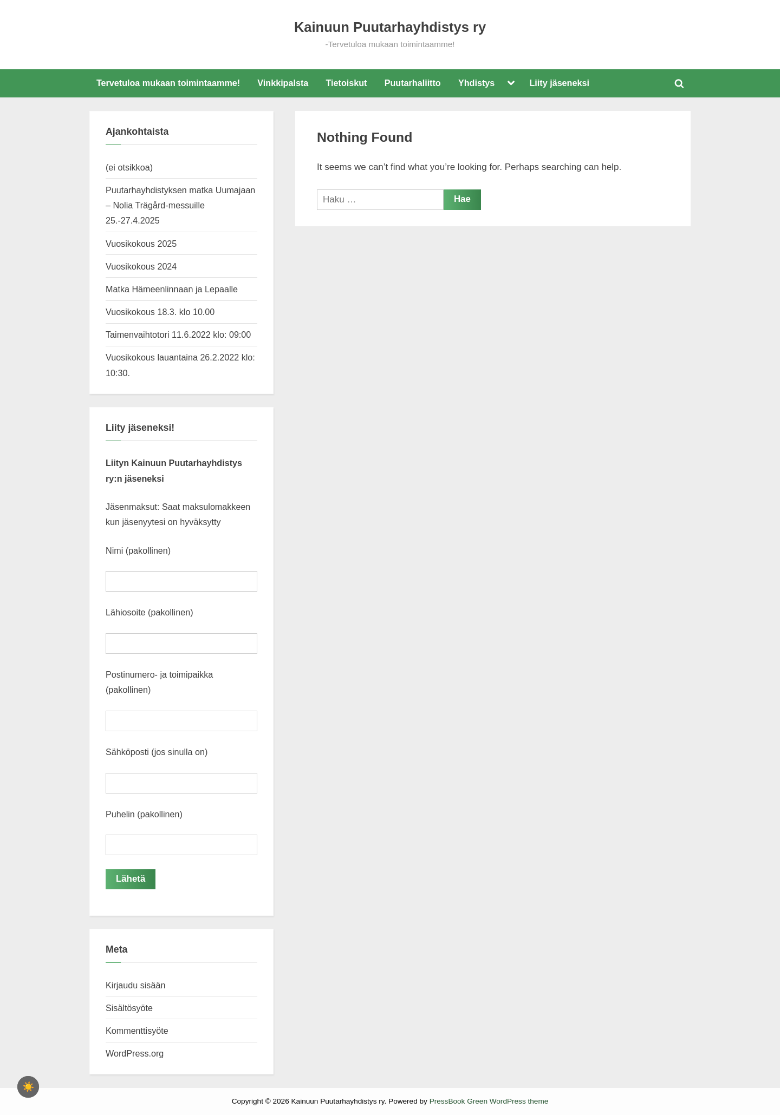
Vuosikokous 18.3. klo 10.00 (160, 312)
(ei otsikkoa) (129, 167)
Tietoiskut (346, 83)
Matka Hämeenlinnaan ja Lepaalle (172, 289)
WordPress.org (135, 1053)
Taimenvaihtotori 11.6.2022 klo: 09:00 (178, 334)
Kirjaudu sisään (135, 984)
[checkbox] (28, 1087)
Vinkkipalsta (282, 83)
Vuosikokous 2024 (141, 266)
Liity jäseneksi (559, 83)
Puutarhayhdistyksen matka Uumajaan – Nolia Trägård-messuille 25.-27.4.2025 (180, 205)
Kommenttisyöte (137, 1030)
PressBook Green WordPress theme (489, 1101)
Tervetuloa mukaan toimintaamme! (168, 83)
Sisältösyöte (129, 1007)
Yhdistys (476, 83)
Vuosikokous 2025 (141, 243)
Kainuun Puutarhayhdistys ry (390, 27)
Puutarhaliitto (413, 83)
